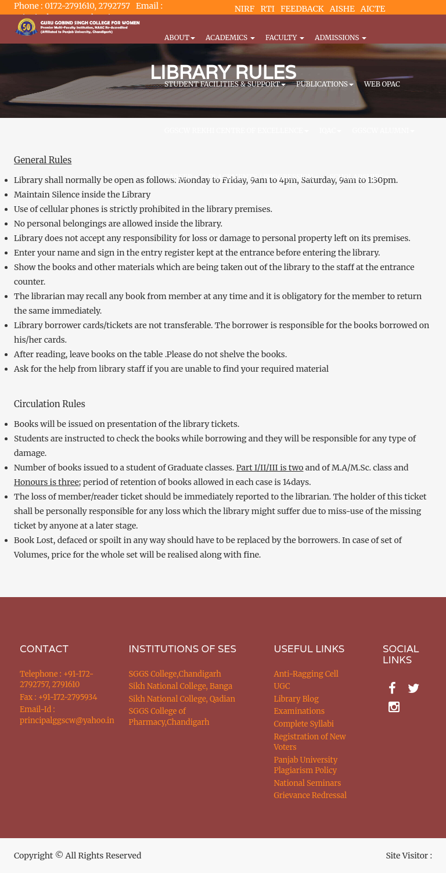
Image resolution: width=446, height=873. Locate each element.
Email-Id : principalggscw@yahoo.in (60, 715)
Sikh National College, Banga (181, 686)
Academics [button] (230, 37)
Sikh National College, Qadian (182, 699)
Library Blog (296, 699)
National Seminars (307, 783)
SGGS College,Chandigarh (175, 674)
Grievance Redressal (310, 795)
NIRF (244, 8)
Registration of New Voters (310, 742)
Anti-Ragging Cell (306, 674)
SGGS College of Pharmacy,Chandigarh (169, 716)
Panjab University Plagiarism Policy (306, 765)
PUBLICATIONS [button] (325, 84)
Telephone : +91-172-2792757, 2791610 (56, 679)
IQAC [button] (330, 130)
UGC (282, 686)
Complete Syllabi (304, 724)
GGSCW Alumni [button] (383, 130)
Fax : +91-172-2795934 (58, 697)
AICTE (373, 8)
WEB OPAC (382, 84)
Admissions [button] (340, 37)
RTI (267, 8)
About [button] (179, 37)
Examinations (299, 711)
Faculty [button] (284, 37)
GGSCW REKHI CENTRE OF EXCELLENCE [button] (236, 130)
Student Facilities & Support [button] (225, 84)
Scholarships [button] (359, 177)
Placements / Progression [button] (263, 177)
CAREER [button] (181, 177)
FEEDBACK (302, 8)
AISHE (342, 8)
